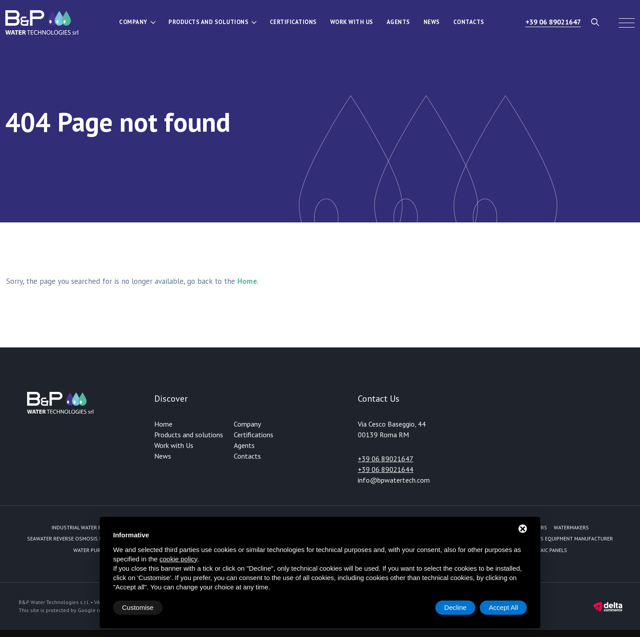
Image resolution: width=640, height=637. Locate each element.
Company (133, 22)
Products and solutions (208, 22)
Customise (138, 607)
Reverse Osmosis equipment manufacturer (556, 538)
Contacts (468, 22)
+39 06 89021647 (553, 21)
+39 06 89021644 (385, 469)
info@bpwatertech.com (394, 480)
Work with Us (351, 22)
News (432, 22)
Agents (398, 22)
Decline (455, 607)
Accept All (503, 607)
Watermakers (571, 527)
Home (163, 423)
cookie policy (179, 559)
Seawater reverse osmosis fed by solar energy (89, 538)
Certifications (293, 22)
